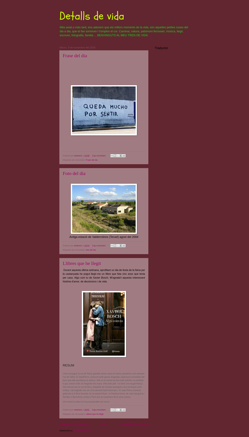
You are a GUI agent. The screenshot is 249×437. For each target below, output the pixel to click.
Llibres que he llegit (82, 263)
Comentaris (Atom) (82, 430)
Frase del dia (75, 55)
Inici (104, 424)
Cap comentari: (99, 155)
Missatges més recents (74, 424)
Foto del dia (74, 173)
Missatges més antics (134, 424)
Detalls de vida (91, 16)
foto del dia (91, 250)
